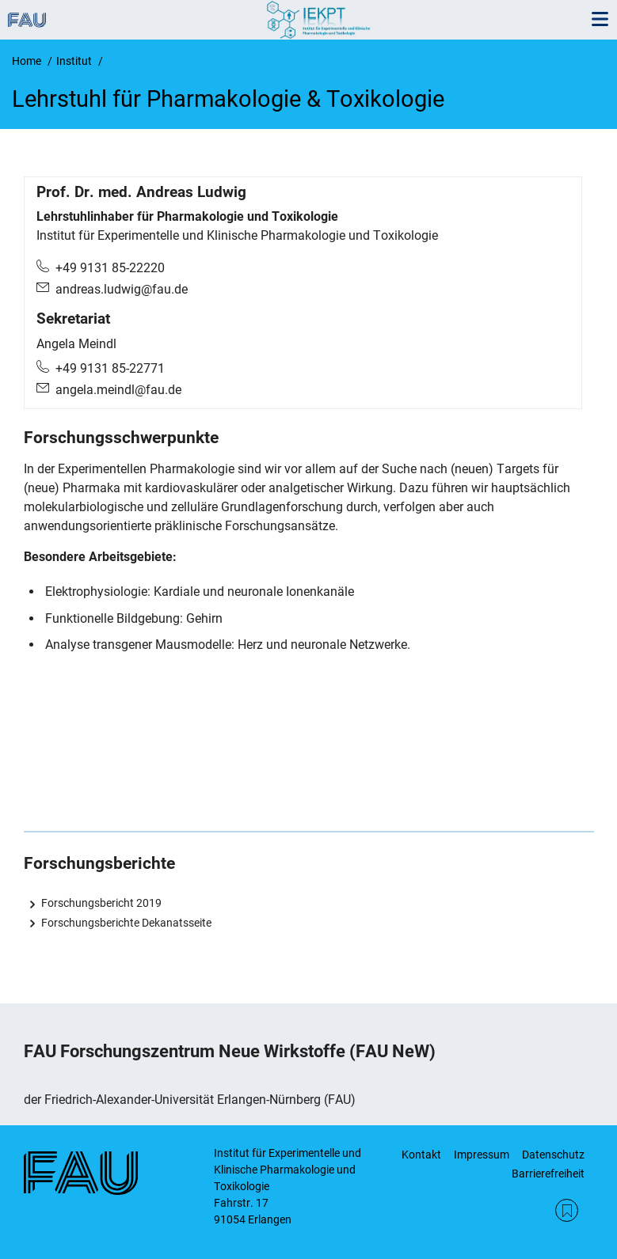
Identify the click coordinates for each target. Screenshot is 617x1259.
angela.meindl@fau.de (118, 389)
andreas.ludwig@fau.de (121, 289)
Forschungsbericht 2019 (101, 903)
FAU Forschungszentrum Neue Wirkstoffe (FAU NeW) (230, 1051)
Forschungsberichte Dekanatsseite (126, 922)
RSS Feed (566, 1210)
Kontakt (421, 1154)
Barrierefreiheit (548, 1173)
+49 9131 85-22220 (110, 267)
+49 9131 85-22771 (110, 368)
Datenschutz (553, 1154)
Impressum (481, 1154)
